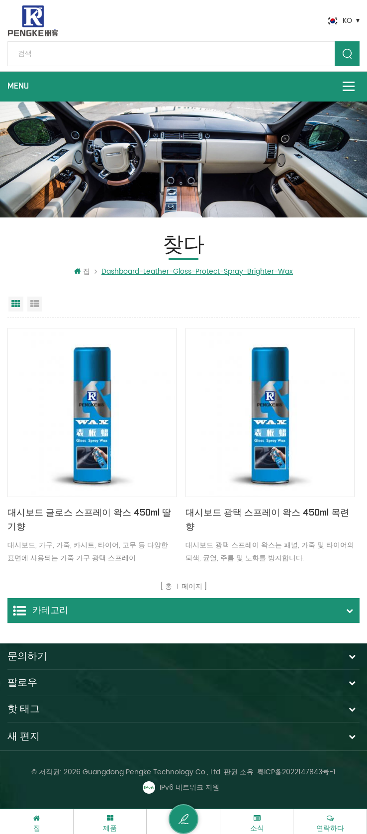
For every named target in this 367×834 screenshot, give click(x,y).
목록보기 (34, 304)
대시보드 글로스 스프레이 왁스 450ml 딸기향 (89, 519)
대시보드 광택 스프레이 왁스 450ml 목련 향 (267, 519)
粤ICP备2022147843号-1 (296, 772)
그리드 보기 (15, 304)
